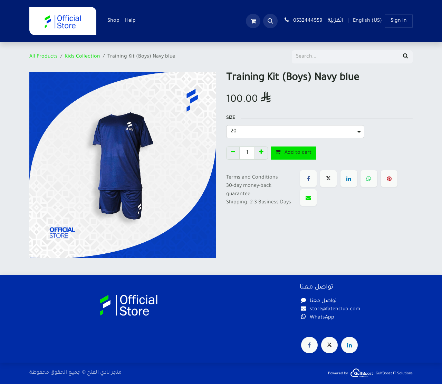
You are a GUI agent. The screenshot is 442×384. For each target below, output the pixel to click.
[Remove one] (233, 153)
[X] (328, 178)
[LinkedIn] (348, 178)
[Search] (405, 56)
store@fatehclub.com (335, 309)
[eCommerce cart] (253, 21)
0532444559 (302, 20)
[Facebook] (308, 178)
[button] (270, 21)
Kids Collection (82, 57)
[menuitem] (113, 21)
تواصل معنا (323, 301)
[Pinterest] (389, 178)
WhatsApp (322, 318)
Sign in (399, 21)
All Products (43, 57)
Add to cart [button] (293, 152)
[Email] (308, 197)
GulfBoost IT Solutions (394, 374)
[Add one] (261, 153)
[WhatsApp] (369, 178)
